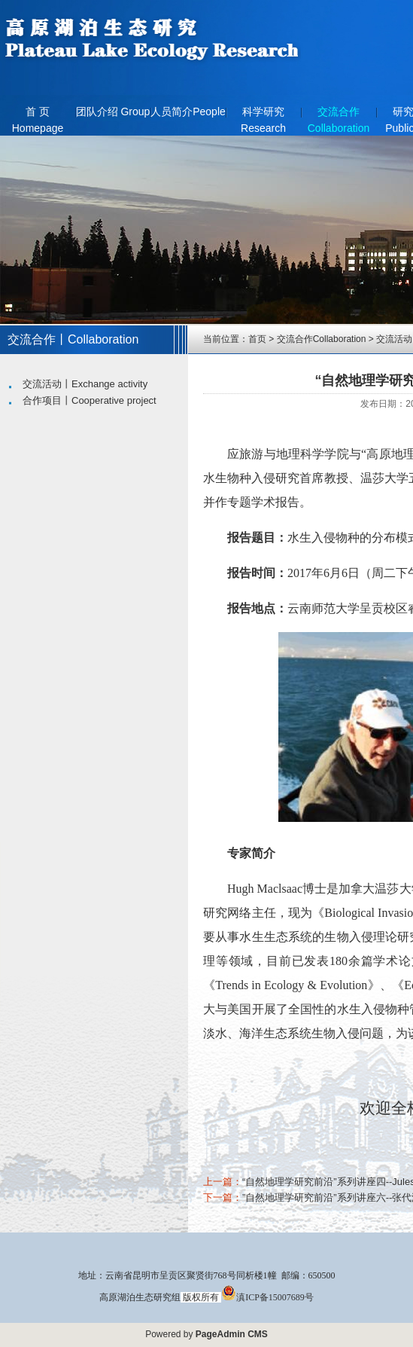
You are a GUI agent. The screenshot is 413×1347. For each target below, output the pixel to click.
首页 (257, 339)
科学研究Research (263, 116)
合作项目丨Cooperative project (89, 400)
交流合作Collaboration (339, 116)
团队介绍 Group (113, 111)
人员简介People (188, 111)
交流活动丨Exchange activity (85, 383)
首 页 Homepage (38, 116)
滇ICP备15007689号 (267, 1297)
